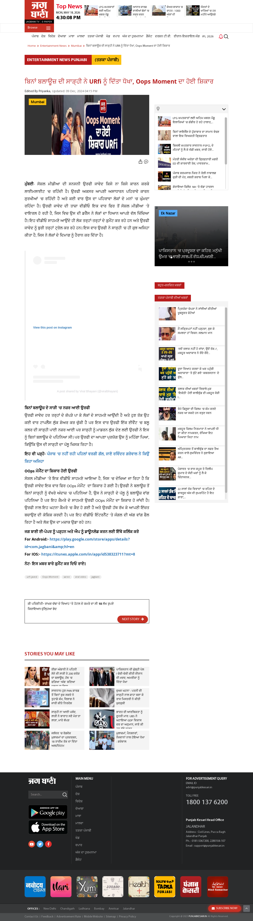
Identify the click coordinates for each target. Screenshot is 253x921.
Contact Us (31, 916)
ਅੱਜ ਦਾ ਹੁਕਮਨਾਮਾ (132, 36)
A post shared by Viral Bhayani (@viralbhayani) (87, 391)
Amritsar (114, 908)
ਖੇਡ (108, 36)
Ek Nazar (168, 213)
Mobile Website (93, 916)
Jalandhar (129, 908)
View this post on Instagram (52, 327)
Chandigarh (67, 908)
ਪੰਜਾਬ (35, 36)
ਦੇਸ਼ (43, 36)
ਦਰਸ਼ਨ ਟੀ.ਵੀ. (163, 36)
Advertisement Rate (68, 916)
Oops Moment (50, 577)
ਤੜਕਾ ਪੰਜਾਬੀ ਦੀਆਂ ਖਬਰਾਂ (173, 298)
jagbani (95, 577)
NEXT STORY (133, 619)
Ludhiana (84, 908)
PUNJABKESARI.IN (198, 916)
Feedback (47, 916)
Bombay (99, 908)
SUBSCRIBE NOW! (224, 908)
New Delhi (50, 908)
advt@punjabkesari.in (199, 787)
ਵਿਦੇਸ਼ (51, 36)
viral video (80, 577)
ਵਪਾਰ (116, 36)
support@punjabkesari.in (209, 845)
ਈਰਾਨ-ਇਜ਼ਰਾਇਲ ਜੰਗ (187, 36)
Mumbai (37, 102)
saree (67, 577)
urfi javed (32, 577)
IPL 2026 (208, 36)
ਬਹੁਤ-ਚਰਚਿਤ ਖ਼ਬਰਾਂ (169, 285)
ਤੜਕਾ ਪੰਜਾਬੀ (95, 36)
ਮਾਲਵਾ (81, 36)
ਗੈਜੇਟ (149, 36)
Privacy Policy (127, 916)
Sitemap (111, 916)
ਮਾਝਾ (71, 36)
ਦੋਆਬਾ (62, 36)
